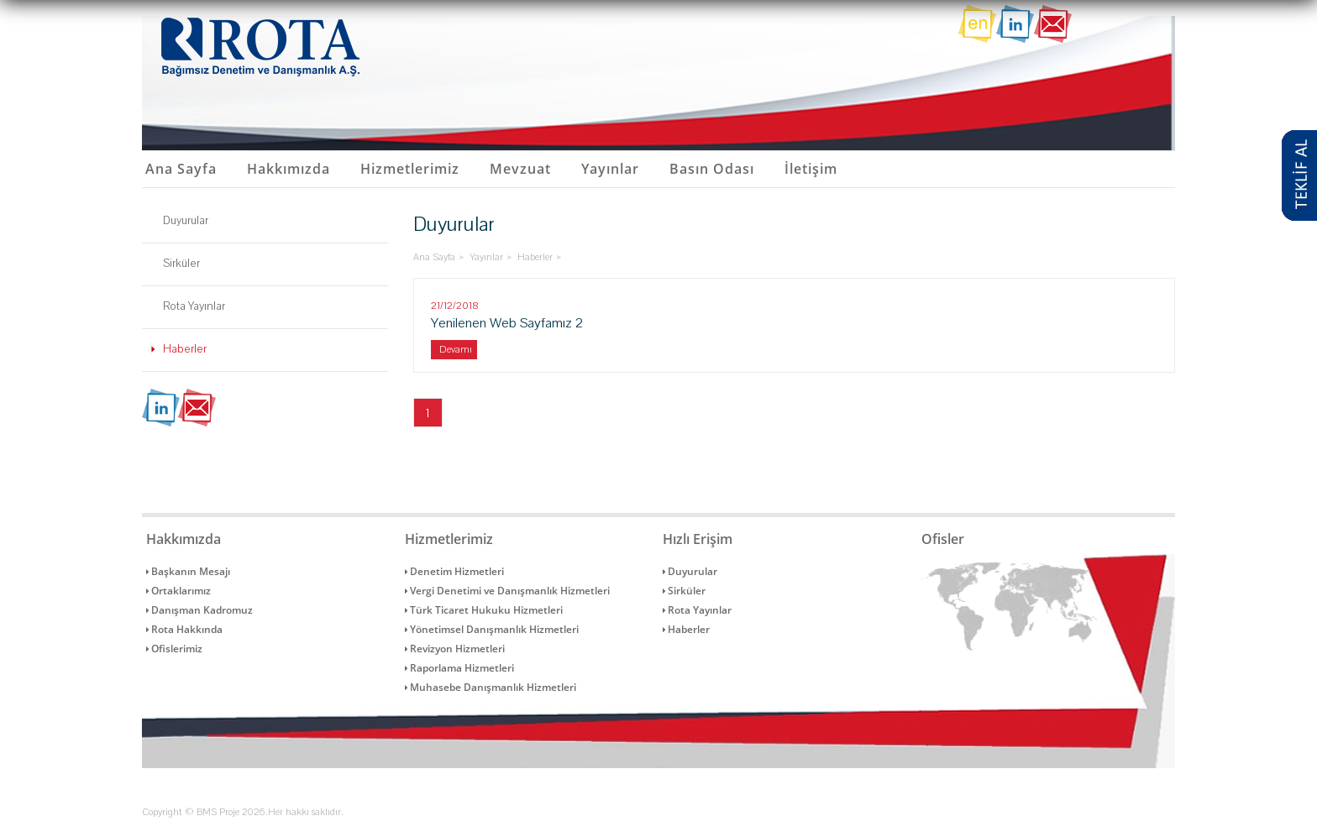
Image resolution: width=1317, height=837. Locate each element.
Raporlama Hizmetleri (459, 668)
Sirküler (181, 263)
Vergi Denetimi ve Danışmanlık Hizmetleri (507, 590)
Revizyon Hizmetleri (455, 648)
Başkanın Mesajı (188, 571)
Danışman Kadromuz (199, 610)
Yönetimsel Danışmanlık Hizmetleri (492, 629)
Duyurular (185, 220)
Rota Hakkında (184, 629)
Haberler (185, 349)
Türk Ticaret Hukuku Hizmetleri (484, 610)
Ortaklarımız (178, 590)
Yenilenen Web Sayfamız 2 (507, 336)
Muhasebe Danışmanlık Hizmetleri (490, 687)
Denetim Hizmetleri (454, 571)
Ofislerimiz (174, 648)
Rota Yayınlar (194, 306)
